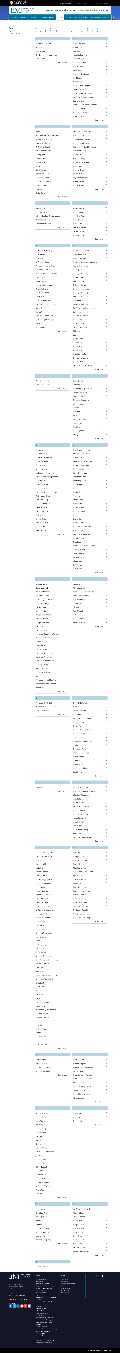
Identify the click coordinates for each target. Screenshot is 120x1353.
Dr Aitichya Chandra (43, 147)
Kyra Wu (38, 1194)
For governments (59, 10)
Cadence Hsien (78, 342)
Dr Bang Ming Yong (43, 1240)
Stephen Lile (77, 503)
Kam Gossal (40, 277)
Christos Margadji (42, 607)
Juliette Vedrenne (79, 1071)
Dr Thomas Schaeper (43, 895)
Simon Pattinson (79, 726)
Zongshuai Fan (78, 208)
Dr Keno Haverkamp (80, 289)
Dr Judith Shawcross (43, 933)
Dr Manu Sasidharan (43, 883)
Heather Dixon (78, 170)
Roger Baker (77, 47)
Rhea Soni (39, 998)
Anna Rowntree (78, 833)
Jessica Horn (77, 339)
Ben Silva (39, 971)
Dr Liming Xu (77, 1121)
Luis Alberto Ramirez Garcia (83, 791)
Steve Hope (77, 335)
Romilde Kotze (41, 507)
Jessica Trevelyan (79, 902)
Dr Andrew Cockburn (43, 174)
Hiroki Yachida (41, 1209)
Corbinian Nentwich (80, 595)
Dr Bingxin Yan (41, 1217)
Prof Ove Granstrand (43, 285)
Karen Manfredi (41, 588)
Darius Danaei (78, 135)
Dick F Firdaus (78, 220)
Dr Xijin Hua (77, 346)
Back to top (62, 62)
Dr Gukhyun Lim (79, 507)
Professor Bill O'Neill (43, 703)
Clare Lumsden (78, 553)
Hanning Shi (40, 948)
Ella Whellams (41, 1159)
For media (98, 10)
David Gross (40, 308)
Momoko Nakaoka (80, 584)
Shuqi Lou (76, 542)
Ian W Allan (39, 47)
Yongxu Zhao (78, 1224)
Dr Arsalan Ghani (42, 262)
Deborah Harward (80, 285)
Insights (68, 17)
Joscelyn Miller (41, 649)
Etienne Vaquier (79, 1063)
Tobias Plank (77, 760)
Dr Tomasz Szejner (43, 1044)
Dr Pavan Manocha (43, 592)
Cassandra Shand (42, 925)
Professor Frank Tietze (81, 891)
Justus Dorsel (78, 174)
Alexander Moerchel (43, 657)
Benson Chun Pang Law (82, 461)
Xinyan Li (76, 496)
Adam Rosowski (79, 818)
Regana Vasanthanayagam (83, 1067)
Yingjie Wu (39, 1190)
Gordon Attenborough (44, 59)
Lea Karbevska (41, 454)
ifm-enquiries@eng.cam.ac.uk (17, 1295)
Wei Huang (77, 350)
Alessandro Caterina (43, 139)
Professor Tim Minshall (44, 653)
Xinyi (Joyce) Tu (78, 914)
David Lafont (78, 457)
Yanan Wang (40, 1128)
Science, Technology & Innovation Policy (46, 1329)
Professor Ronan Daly (81, 131)
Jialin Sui (38, 1025)
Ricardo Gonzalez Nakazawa (46, 273)
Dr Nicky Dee (77, 154)
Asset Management (41, 1281)
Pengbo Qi (39, 787)
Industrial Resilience (41, 1311)
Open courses (65, 1292)
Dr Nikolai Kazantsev (43, 457)
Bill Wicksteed (41, 1167)
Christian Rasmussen (81, 795)
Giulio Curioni (40, 193)
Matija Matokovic (42, 622)
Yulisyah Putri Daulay (81, 139)
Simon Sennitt (41, 914)
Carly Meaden (41, 641)
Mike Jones (77, 434)
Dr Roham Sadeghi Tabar (45, 852)
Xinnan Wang (40, 1117)
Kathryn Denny (78, 158)
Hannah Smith (41, 990)
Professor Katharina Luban (83, 546)
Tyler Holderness (79, 327)
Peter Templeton (79, 860)
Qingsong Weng (42, 1144)
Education (34, 17)
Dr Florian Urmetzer (43, 1067)
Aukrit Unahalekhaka (43, 1063)
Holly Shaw (39, 929)
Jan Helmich (77, 300)
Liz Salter (39, 868)
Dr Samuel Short (42, 964)
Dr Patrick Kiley (41, 484)
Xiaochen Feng (78, 216)
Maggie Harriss (78, 281)
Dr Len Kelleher (41, 461)
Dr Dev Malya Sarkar (43, 879)
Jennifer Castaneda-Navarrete (47, 135)
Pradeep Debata (79, 151)
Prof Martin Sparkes (43, 1002)
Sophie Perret (78, 745)
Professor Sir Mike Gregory (46, 304)
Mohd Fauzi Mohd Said (44, 661)
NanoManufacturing (41, 1326)
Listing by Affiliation (14, 33)
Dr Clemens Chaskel (43, 151)
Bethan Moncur (41, 668)
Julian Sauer (40, 887)
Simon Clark (40, 162)
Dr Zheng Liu (77, 515)
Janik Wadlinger (41, 1113)
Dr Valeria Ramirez (80, 787)
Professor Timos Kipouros (46, 492)
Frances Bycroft (79, 116)
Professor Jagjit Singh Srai (45, 1010)
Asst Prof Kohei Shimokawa (46, 960)
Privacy (26, 1299)
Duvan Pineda (78, 756)
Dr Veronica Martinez (44, 615)
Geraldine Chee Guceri (44, 316)
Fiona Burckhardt (79, 112)
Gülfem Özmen (41, 1266)
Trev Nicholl (77, 611)
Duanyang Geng (42, 254)
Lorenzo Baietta (79, 43)
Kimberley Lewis (79, 480)
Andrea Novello (78, 622)
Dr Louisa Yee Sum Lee (81, 469)
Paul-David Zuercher (80, 1251)
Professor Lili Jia (79, 419)
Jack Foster (77, 223)
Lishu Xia (76, 1117)
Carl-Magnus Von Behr (81, 1090)
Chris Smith (40, 994)
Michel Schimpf (41, 898)
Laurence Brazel (79, 101)
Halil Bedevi (77, 78)
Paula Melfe (40, 645)
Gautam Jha (77, 408)
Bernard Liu (77, 519)
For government (65, 1288)
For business (49, 10)
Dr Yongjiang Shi (42, 944)
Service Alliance (40, 1338)
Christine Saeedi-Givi (43, 856)
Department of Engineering (100, 17)
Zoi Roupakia (78, 826)
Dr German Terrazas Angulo (83, 872)
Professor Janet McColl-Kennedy (48, 630)
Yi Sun (37, 1040)
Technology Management (42, 1336)
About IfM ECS (65, 1279)
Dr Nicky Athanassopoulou (46, 55)
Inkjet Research (40, 1315)
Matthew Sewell (41, 921)
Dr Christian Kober (42, 496)
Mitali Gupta (40, 323)
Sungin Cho (40, 158)
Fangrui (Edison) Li (80, 500)
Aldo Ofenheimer (42, 710)
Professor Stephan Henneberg (85, 308)
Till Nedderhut (78, 588)
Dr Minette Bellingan (81, 85)
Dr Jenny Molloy (41, 664)
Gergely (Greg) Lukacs (81, 549)
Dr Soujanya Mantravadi (45, 599)
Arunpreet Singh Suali (44, 979)
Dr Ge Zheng (77, 1232)
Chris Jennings (78, 396)
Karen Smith (40, 987)
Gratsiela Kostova (42, 503)
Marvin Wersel (41, 1148)
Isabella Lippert (79, 511)
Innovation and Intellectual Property (45, 1317)
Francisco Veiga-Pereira (82, 1075)
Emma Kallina (40, 450)
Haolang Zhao (78, 1228)
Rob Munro (40, 687)
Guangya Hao (78, 273)
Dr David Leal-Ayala (80, 465)
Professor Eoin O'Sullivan (45, 707)
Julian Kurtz (40, 526)
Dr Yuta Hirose (78, 319)
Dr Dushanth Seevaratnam (46, 910)
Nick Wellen (40, 1140)
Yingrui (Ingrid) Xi (79, 1113)
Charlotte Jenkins (79, 392)
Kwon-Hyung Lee (79, 473)
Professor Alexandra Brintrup (84, 105)
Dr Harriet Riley (78, 803)
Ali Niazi (75, 607)
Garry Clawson (41, 170)
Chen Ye (38, 1224)
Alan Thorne (77, 883)
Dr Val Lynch (77, 565)
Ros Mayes (39, 626)
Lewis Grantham (42, 293)
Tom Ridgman (78, 799)
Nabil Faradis (78, 212)
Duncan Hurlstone (80, 358)
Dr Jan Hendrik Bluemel (82, 93)
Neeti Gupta (40, 327)
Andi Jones (77, 427)
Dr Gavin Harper (79, 277)
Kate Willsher (40, 1171)
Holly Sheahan (41, 937)
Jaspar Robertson (79, 810)
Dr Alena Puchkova (80, 768)
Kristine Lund (78, 557)
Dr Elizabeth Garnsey (43, 250)
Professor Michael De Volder (84, 147)
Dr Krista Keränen (42, 469)
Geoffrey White (41, 1163)
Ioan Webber (40, 1132)
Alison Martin (40, 611)
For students (82, 10)
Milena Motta (40, 676)
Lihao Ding (77, 166)
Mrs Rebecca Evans (43, 223)
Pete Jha (76, 411)
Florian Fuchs (78, 235)
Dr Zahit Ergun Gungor (44, 319)
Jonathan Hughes (79, 354)
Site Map (11, 1299)
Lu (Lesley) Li (77, 484)
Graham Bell (77, 82)
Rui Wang (39, 1125)
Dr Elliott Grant (41, 289)
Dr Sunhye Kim (41, 488)
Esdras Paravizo (79, 710)
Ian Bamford (77, 51)
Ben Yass (39, 1220)
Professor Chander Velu (82, 1079)
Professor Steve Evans (44, 220)
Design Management (41, 1292)
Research (24, 17)
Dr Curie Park (78, 714)
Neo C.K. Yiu (40, 1236)
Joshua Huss (77, 362)
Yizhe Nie (76, 615)
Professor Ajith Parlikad (82, 718)
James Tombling (79, 898)
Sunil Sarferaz (41, 875)
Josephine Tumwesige (81, 918)
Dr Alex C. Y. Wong (42, 1186)
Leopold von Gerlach (81, 1094)
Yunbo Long (77, 523)
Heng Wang (40, 1121)
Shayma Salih (40, 864)
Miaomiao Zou (78, 1247)
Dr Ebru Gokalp (41, 270)
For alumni (90, 10)
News (85, 17)
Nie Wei (38, 1136)
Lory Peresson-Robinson (82, 741)
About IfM (14, 17)
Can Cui (38, 189)
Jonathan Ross (78, 822)
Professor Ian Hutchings (82, 365)
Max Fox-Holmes (79, 227)
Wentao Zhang (78, 1217)
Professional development (68, 1283)
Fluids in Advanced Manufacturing (45, 1304)
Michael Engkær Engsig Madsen (48, 216)
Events (77, 17)
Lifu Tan (76, 852)
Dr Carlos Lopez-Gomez (82, 526)
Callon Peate (77, 737)
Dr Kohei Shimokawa (43, 956)
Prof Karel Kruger (42, 511)
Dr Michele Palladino (81, 703)
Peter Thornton (79, 887)
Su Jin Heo (76, 312)
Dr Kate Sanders (42, 872)
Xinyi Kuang (40, 515)
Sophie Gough (41, 281)
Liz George (39, 258)
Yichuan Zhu (77, 1243)
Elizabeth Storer (41, 1013)
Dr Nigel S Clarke (42, 166)
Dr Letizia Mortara (42, 672)
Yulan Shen (39, 941)
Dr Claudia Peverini (80, 749)
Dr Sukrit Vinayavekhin (81, 1086)
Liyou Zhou (77, 1236)
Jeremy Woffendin (42, 1182)
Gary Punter (77, 772)
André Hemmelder (80, 304)
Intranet (106, 10)
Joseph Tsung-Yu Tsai (81, 906)
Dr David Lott (78, 538)
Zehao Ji (75, 415)
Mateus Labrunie (79, 454)
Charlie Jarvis (77, 384)
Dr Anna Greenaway (43, 300)
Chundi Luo (77, 561)
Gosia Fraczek (78, 231)
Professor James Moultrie (45, 680)
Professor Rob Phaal (81, 753)
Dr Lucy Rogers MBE (80, 814)
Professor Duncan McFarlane (47, 634)
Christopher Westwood (44, 1151)
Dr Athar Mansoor (42, 595)
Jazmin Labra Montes (81, 450)
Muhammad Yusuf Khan (45, 473)
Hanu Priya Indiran (43, 384)
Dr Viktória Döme (79, 185)
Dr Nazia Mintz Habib (81, 250)
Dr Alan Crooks (41, 185)
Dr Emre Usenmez (42, 1071)
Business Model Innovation (43, 1283)
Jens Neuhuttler (79, 599)
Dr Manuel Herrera (80, 316)
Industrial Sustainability (42, 1313)
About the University (83, 3)
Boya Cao (39, 131)
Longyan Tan (78, 856)
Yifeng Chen (40, 154)
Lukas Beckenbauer (80, 74)
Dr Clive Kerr (40, 465)
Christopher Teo (79, 868)
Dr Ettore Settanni (42, 918)
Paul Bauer (77, 70)
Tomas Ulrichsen (42, 1059)
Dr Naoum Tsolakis (80, 910)
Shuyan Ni (76, 603)
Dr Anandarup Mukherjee (45, 684)
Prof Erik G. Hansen (80, 266)
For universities (71, 10)
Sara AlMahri (40, 51)
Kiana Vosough (78, 1098)
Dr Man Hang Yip (42, 1232)
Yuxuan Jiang (77, 423)
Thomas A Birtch (79, 89)
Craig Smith (40, 983)
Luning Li (76, 492)
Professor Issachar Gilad (45, 266)
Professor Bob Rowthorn (82, 837)
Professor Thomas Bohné (83, 97)
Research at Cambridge (101, 3)
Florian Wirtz (40, 1178)
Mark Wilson (40, 1174)
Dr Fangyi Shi (40, 952)
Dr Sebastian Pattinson (82, 730)
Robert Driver (78, 181)
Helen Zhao (77, 1220)
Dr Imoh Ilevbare (42, 381)
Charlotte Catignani (43, 143)
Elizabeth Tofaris (79, 895)
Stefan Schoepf (41, 902)
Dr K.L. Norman (78, 618)
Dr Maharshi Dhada (80, 162)
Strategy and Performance (43, 1331)
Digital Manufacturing (41, 1295)
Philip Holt (77, 331)
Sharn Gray (39, 296)
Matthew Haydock (80, 296)
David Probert (78, 764)
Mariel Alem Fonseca (43, 43)
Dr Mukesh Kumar (42, 523)
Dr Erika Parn (78, 722)
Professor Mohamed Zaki (82, 1209)
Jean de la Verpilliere (80, 143)
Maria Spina (40, 1006)
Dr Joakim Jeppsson (80, 400)
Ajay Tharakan (78, 875)
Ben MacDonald (41, 584)
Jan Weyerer (40, 1155)
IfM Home (13, 23)
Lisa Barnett (77, 66)
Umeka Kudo (40, 519)
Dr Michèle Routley (80, 829)
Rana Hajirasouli (79, 258)
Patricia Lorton (78, 530)
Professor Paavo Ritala (81, 806)
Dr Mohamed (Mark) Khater (46, 477)
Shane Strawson (42, 1017)
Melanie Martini (41, 618)
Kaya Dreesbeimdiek (81, 177)
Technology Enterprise (42, 1333)
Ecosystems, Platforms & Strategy (45, 1302)
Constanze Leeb (79, 477)
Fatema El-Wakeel (42, 212)
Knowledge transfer (47, 17)
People (61, 17)
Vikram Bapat (78, 59)
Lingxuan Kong (41, 500)
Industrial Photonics (41, 1308)
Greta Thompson (79, 879)
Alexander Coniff (42, 177)
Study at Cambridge (65, 3)
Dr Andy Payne (78, 733)
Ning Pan (76, 707)
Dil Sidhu (39, 967)
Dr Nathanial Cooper (43, 181)
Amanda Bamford (79, 55)
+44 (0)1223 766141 (14, 1293)
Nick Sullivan (40, 1029)
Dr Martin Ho (78, 323)
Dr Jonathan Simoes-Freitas (46, 975)
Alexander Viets (79, 1082)
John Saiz (39, 860)
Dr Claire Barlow (79, 62)
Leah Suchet (40, 1021)
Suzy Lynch (77, 569)
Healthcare (39, 1306)
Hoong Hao (77, 270)
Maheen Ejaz (40, 208)
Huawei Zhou (78, 1240)
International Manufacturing (43, 1320)
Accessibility (91, 1350)
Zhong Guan (40, 312)
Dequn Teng (77, 864)
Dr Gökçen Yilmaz (42, 1228)
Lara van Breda (78, 1059)
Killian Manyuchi (42, 603)
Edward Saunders (42, 891)
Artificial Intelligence (41, 1279)
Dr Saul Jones (78, 431)
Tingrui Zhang (78, 1213)
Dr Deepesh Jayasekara (82, 388)
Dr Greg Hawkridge (80, 293)
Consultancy (64, 1281)
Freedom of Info (19, 1299)
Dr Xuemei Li (77, 488)
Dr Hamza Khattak (42, 480)
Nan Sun (38, 1033)
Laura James (77, 381)
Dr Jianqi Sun (40, 1036)
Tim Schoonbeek (42, 906)
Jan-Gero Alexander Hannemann (85, 262)
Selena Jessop (78, 404)
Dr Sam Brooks (78, 108)
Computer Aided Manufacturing (44, 1286)
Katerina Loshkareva (81, 534)
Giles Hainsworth (79, 254)
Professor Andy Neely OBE (83, 592)
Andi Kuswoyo (41, 530)
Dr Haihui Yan (41, 1213)
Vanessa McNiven (42, 638)
